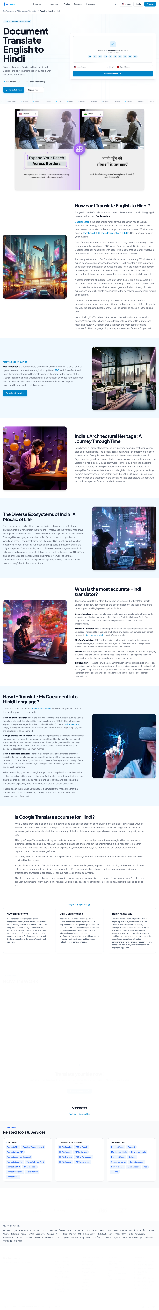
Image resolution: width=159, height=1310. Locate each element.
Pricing (67, 4)
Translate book (30, 1167)
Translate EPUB (13, 1167)
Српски (66, 1238)
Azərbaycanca (25, 1231)
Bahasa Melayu (89, 1235)
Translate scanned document (19, 1158)
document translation (95, 635)
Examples (78, 4)
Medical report (133, 1167)
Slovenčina (38, 1238)
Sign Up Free (36, 90)
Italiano (24, 1235)
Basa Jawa (40, 1235)
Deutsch (77, 1231)
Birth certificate (117, 1148)
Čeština (62, 1231)
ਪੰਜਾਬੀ (124, 1235)
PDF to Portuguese (83, 1158)
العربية (15, 1231)
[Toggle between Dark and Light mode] (115, 4)
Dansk (69, 1231)
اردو (141, 1238)
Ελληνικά (86, 1231)
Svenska (74, 1238)
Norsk (111, 1235)
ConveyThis (84, 1114)
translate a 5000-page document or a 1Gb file (106, 233)
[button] (126, 4)
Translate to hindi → (15, 393)
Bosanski (53, 1231)
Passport (131, 1148)
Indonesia (15, 1235)
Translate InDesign (14, 1172)
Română (20, 1238)
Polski (130, 1235)
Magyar (6, 1235)
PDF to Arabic (64, 1153)
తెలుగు (88, 1238)
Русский (28, 1238)
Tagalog (116, 1238)
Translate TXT (12, 1177)
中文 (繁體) (18, 1242)
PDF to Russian (65, 1162)
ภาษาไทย (96, 1238)
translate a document (41, 708)
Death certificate (118, 1158)
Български (37, 1231)
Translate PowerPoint (35, 1162)
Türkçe (124, 1238)
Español (95, 1231)
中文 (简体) (7, 1242)
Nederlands (102, 1235)
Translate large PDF (15, 1153)
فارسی (108, 1231)
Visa (145, 1167)
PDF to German (65, 1158)
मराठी (79, 1235)
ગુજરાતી (132, 1231)
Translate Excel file (14, 1162)
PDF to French (81, 1148)
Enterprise (90, 4)
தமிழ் (82, 1238)
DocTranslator (82, 222)
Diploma (132, 1158)
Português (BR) (141, 1235)
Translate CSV (32, 1172)
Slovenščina (49, 1238)
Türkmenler (106, 1238)
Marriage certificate (119, 1153)
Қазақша (50, 1235)
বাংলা (46, 1231)
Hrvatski (151, 1231)
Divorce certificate (138, 1153)
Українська (133, 1238)
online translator (72, 724)
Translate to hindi (14, 90)
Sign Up (150, 4)
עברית (139, 1231)
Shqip (58, 1238)
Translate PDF (12, 1148)
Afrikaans (7, 1231)
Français (123, 1231)
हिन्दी (145, 1231)
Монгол (72, 1235)
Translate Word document (33, 1148)
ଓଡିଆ (117, 1235)
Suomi (115, 1231)
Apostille (114, 1172)
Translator (38, 4)
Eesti (102, 1231)
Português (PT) (9, 1238)
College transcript (118, 1162)
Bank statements (136, 1162)
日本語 (31, 1235)
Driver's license (117, 1167)
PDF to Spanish (65, 1148)
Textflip (72, 1114)
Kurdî (65, 1235)
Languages (54, 4)
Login (138, 4)
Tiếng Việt (149, 1238)
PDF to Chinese (81, 1153)
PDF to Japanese (82, 1162)
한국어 (58, 1235)
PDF (57, 370)
